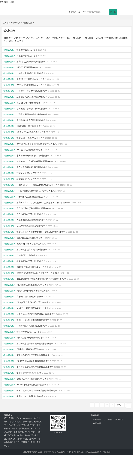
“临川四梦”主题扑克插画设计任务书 (33, 285)
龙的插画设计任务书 (26, 255)
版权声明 (119, 419)
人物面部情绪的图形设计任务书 (31, 220)
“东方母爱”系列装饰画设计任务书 (32, 85)
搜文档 (113, 12)
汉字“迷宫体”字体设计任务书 (29, 102)
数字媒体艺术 (111, 38)
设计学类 (16, 23)
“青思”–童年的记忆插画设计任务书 (32, 290)
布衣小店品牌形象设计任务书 (30, 214)
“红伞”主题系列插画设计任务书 (30, 337)
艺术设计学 (19, 38)
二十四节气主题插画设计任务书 (31, 196)
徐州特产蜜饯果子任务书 (28, 332)
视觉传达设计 (28, 23)
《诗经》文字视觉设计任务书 (30, 73)
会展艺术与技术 (73, 38)
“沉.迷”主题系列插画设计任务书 (31, 226)
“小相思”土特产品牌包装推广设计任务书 (35, 191)
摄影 (11, 41)
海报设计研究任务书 (26, 56)
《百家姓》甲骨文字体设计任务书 (32, 91)
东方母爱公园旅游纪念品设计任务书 (33, 155)
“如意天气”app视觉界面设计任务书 (32, 132)
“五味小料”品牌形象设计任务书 (30, 349)
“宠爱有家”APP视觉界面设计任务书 (33, 379)
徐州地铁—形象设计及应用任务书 (32, 108)
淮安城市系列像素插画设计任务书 (32, 167)
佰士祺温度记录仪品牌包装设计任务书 (34, 355)
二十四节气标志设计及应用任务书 (32, 97)
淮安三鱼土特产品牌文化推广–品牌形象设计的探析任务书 (43, 202)
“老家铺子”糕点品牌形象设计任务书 (33, 267)
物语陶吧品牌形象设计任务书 (30, 261)
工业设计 (40, 38)
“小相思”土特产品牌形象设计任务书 (33, 308)
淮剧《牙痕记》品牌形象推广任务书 (33, 320)
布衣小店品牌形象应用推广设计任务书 (34, 208)
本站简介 (97, 419)
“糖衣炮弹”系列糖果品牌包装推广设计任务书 (37, 273)
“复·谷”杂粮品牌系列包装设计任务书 (33, 361)
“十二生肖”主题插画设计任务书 (30, 149)
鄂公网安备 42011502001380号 (87, 452)
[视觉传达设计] (9, 50)
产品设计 (30, 38)
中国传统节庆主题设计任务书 (30, 396)
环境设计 (8, 38)
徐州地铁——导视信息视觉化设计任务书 (35, 161)
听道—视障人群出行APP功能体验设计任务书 (37, 390)
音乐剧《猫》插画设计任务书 (30, 296)
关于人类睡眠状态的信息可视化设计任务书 (36, 314)
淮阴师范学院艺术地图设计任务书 (32, 249)
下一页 (119, 405)
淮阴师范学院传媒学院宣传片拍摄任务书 (35, 343)
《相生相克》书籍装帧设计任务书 (32, 326)
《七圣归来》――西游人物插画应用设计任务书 (38, 185)
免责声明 (97, 423)
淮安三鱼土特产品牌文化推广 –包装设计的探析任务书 (41, 232)
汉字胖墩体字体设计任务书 (29, 373)
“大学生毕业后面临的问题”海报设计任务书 (36, 144)
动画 (48, 38)
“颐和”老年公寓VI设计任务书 (29, 126)
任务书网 (6, 23)
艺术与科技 (87, 38)
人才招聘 (108, 419)
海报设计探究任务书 (26, 50)
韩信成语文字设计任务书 (28, 173)
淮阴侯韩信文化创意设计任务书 (31, 120)
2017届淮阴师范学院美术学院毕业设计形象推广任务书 (41, 279)
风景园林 (99, 38)
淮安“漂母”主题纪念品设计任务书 (32, 79)
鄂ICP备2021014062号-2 (62, 452)
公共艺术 (19, 41)
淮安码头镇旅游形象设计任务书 (31, 61)
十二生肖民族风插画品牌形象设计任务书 (35, 367)
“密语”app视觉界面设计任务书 (30, 243)
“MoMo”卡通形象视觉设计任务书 (31, 384)
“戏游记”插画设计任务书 (27, 67)
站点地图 (106, 452)
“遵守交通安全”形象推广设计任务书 (33, 302)
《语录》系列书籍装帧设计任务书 (32, 114)
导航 (12, 2)
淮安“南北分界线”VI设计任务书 (30, 138)
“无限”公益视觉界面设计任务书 (30, 238)
